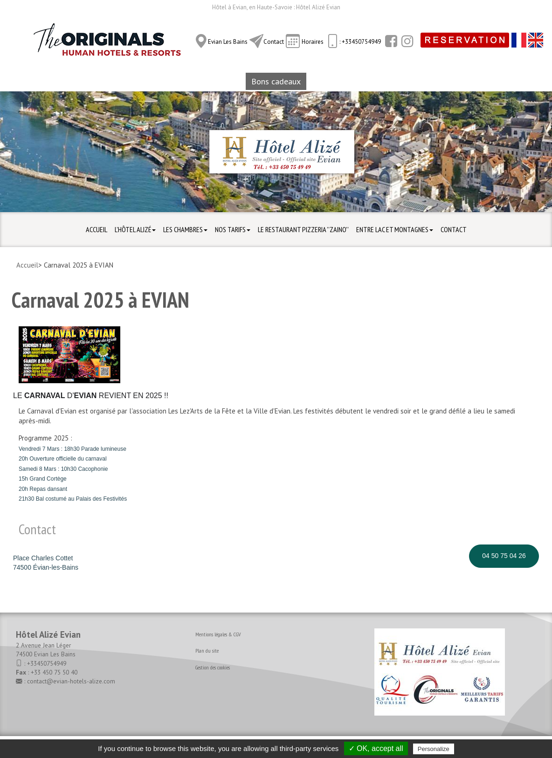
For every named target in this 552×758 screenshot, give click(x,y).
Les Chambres (185, 229)
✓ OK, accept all (376, 748)
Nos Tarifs (232, 229)
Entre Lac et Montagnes (394, 229)
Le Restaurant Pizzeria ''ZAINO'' (303, 229)
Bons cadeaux (276, 81)
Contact (273, 42)
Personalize (433, 748)
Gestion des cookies (212, 667)
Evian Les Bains (228, 42)
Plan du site (207, 650)
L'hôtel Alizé (135, 229)
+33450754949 (46, 663)
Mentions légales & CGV (218, 634)
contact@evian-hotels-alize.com (71, 681)
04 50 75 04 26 (503, 555)
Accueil (96, 229)
